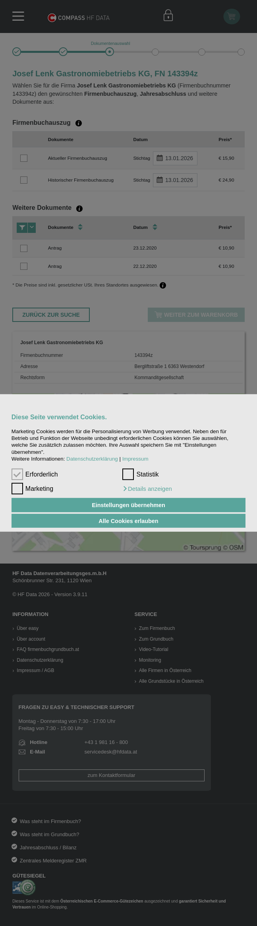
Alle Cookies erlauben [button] (128, 520)
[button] (147, 489)
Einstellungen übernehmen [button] (128, 505)
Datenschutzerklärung (92, 459)
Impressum (135, 459)
